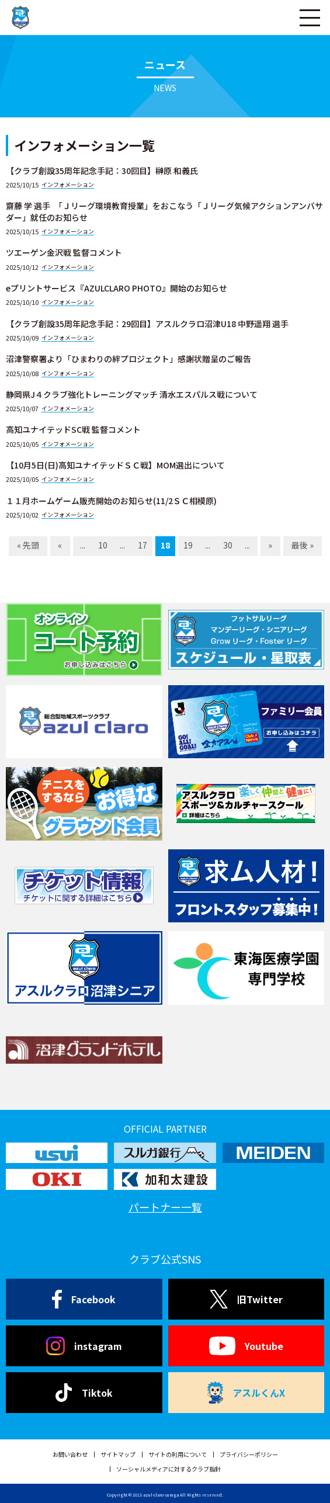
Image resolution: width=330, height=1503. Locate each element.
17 (142, 545)
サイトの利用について (177, 1454)
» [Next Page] (270, 545)
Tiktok (84, 1392)
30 (227, 545)
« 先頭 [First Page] (28, 545)
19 (188, 545)
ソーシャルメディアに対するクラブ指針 (168, 1468)
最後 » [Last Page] (302, 545)
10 (102, 545)
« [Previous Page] (60, 545)
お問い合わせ (70, 1454)
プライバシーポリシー (249, 1454)
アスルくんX (246, 1392)
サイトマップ (118, 1454)
